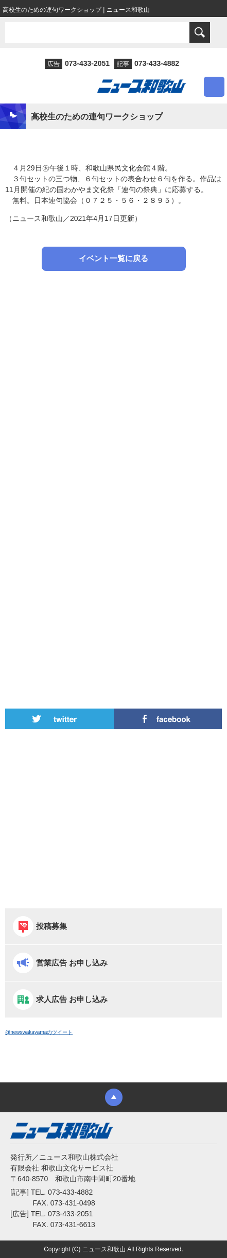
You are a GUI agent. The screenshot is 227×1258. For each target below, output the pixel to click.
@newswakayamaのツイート (39, 1032)
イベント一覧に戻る (113, 258)
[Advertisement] (113, 373)
